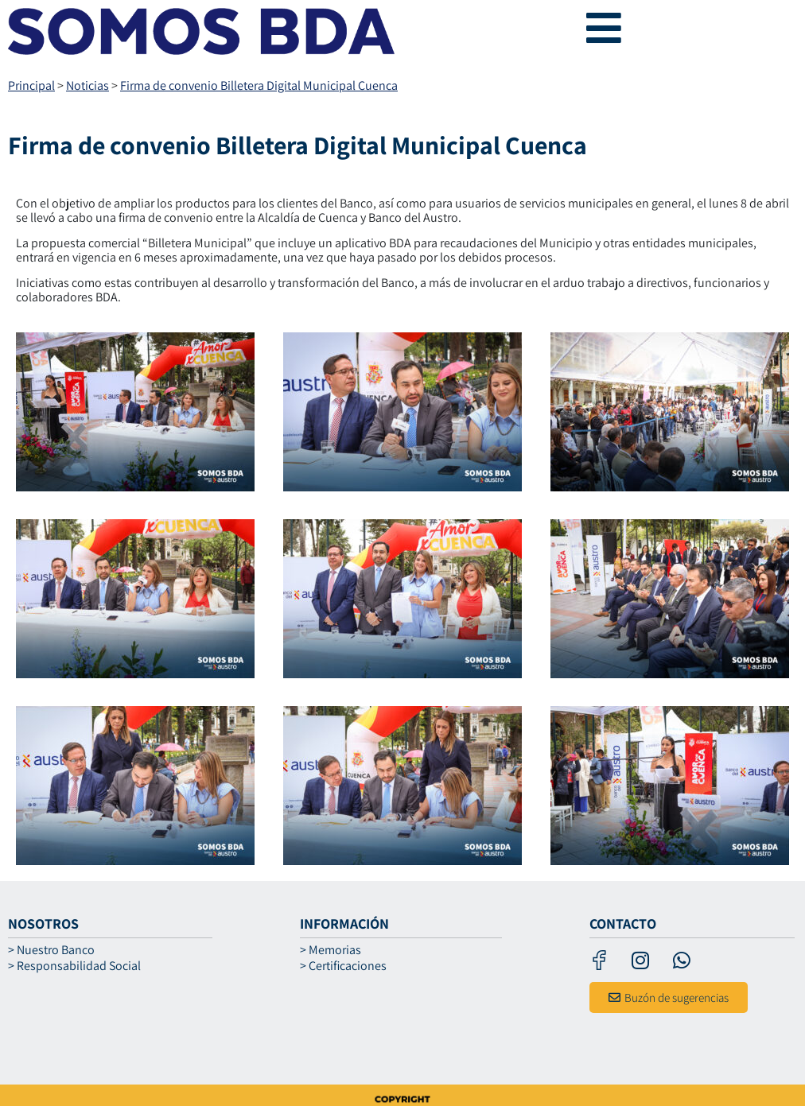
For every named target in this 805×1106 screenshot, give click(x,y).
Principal (31, 85)
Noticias (87, 85)
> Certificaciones (343, 966)
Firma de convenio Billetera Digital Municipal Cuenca (259, 85)
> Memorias (330, 950)
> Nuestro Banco (51, 950)
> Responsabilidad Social (74, 966)
